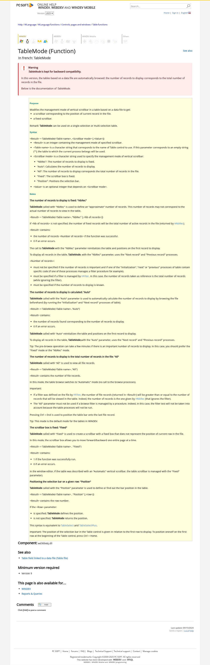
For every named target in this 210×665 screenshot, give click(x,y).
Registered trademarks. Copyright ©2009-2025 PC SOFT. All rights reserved (105, 656)
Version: (41, 13)
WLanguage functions (49, 24)
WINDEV (26, 588)
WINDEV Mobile (98, 662)
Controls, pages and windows (76, 24)
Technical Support (103, 651)
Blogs (89, 651)
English (184, 12)
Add (43, 604)
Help (20, 24)
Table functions (99, 24)
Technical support (122, 651)
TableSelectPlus (88, 525)
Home (167, 12)
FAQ (83, 651)
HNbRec (178, 223)
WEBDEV (87, 662)
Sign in (175, 12)
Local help (189, 630)
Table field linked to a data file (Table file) (45, 558)
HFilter (85, 276)
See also (187, 50)
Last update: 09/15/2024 (182, 627)
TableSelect (67, 525)
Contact (136, 651)
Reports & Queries (32, 593)
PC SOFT (56, 651)
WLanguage (30, 24)
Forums (74, 651)
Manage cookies (150, 651)
